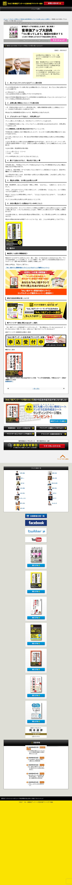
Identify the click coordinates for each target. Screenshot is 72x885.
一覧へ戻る (36, 388)
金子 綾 (20, 483)
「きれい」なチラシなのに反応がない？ (36, 784)
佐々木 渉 (52, 503)
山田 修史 (20, 508)
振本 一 (20, 478)
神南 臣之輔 (52, 483)
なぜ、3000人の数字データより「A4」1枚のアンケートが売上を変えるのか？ (36, 768)
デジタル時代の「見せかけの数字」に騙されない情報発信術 (36, 760)
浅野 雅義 (20, 473)
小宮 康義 (20, 488)
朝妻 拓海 (52, 473)
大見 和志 (20, 493)
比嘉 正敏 (52, 478)
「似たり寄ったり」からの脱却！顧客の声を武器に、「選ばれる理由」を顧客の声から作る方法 (36, 777)
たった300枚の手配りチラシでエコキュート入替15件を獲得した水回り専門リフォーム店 (36, 752)
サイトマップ (39, 798)
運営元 (3, 798)
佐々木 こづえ (20, 498)
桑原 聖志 (52, 488)
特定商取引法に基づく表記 (27, 798)
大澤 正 (52, 493)
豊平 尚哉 (20, 503)
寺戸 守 (52, 498)
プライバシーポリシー (12, 798)
